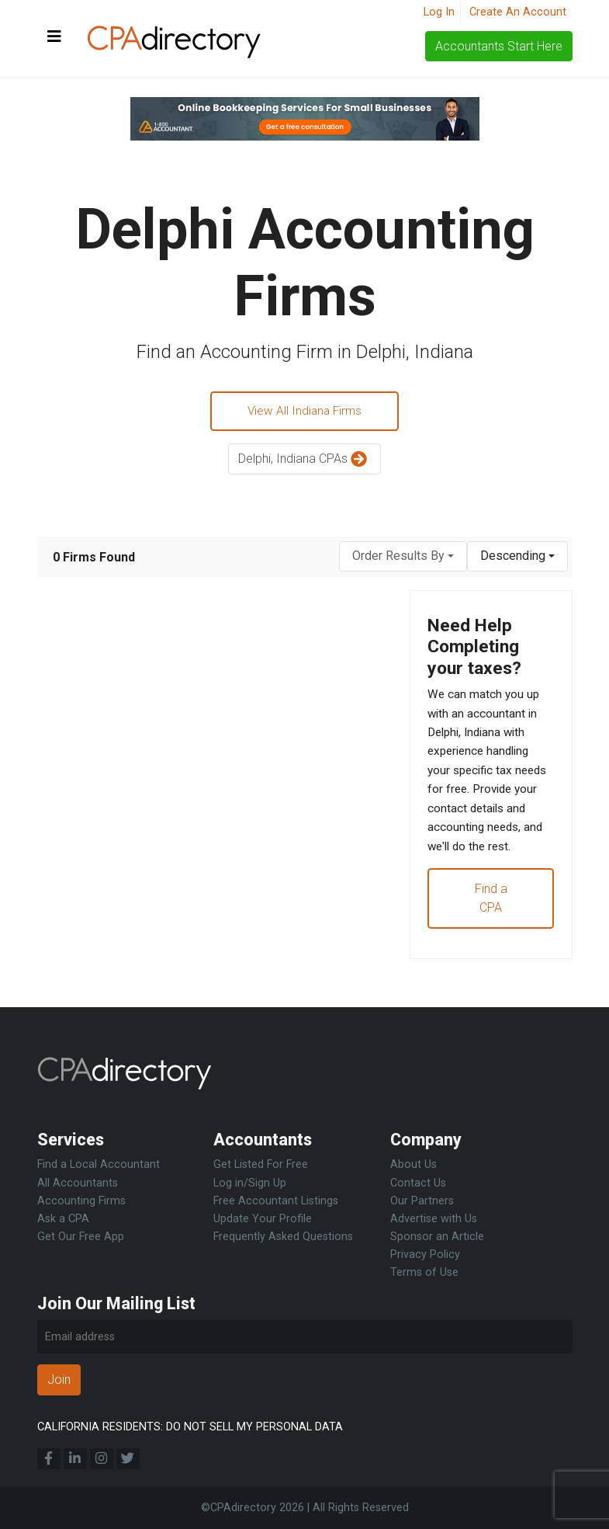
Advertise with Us (433, 1218)
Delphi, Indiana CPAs (304, 461)
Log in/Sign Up (249, 1183)
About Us (413, 1164)
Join (59, 1379)
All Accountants (77, 1183)
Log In (439, 12)
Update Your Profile (262, 1218)
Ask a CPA (63, 1218)
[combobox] (403, 558)
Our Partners (422, 1201)
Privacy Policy (425, 1254)
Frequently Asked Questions (283, 1236)
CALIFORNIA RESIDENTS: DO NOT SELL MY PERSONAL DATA (190, 1426)
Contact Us (418, 1183)
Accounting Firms (81, 1201)
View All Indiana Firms (305, 412)
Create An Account (517, 12)
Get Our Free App (80, 1236)
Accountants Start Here (498, 46)
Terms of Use (424, 1272)
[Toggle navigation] (54, 37)
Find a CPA (491, 932)
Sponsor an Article (437, 1236)
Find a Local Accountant (98, 1164)
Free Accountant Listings (275, 1201)
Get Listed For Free (260, 1164)
